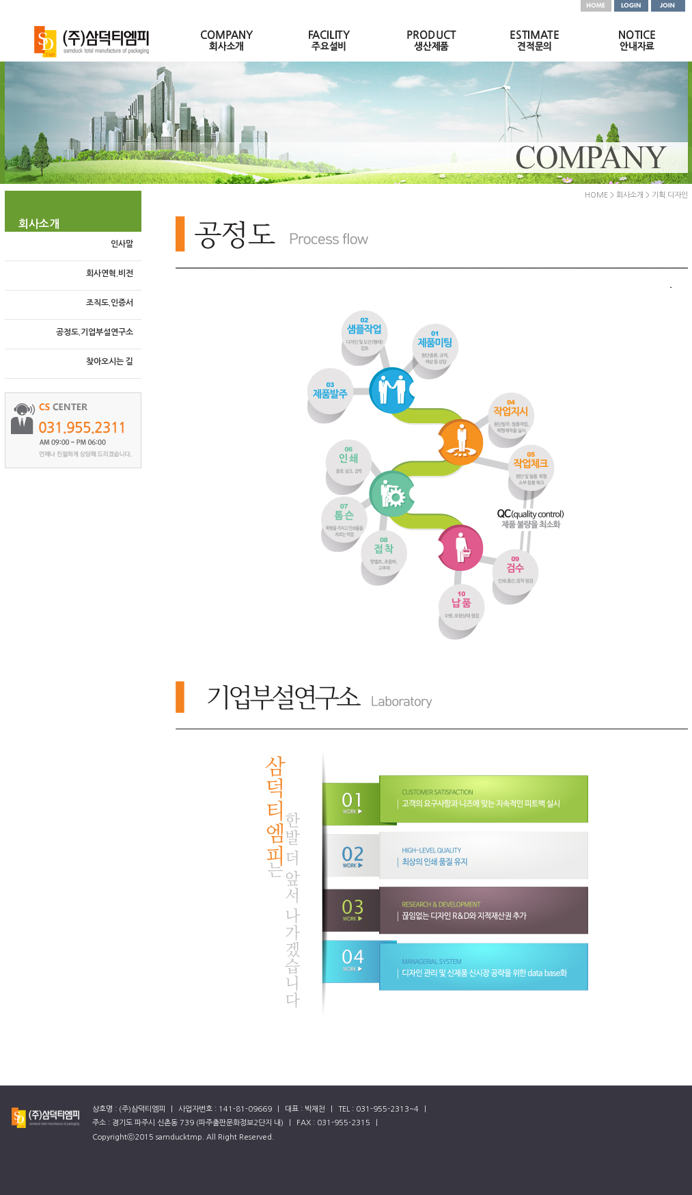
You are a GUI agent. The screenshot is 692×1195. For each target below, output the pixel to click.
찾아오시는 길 (109, 362)
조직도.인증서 (109, 303)
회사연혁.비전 (109, 273)
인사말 (122, 244)
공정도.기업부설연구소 (94, 332)
